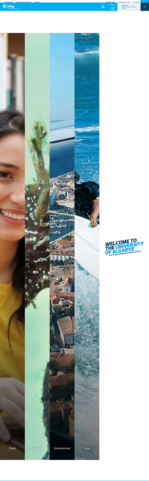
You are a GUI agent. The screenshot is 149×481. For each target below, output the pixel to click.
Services (37, 2)
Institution (9, 2)
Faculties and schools (23, 2)
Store (145, 2)
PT (145, 8)
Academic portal (124, 2)
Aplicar (103, 8)
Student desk (110, 2)
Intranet (136, 2)
